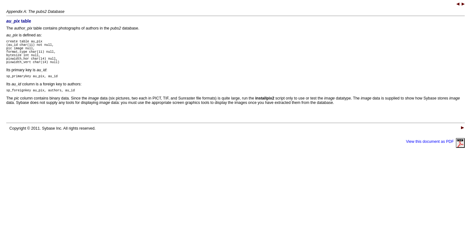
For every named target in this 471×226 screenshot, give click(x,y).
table (18, 21)
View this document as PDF (435, 150)
